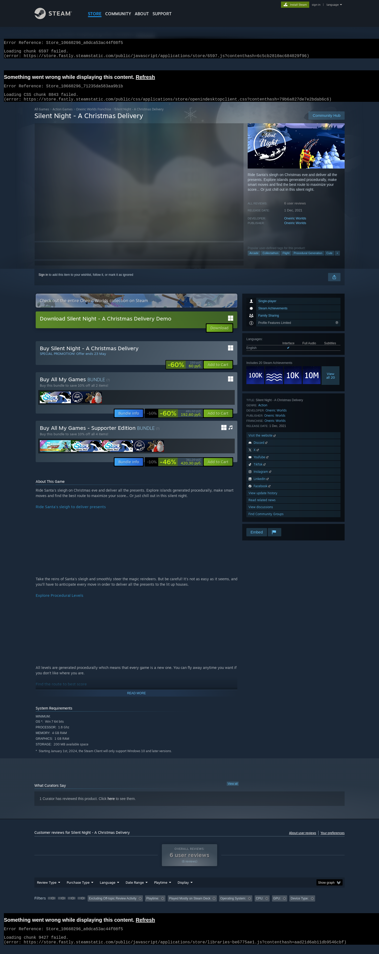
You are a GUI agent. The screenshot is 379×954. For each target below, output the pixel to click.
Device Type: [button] (299, 904)
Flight (286, 259)
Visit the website (262, 442)
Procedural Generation (308, 259)
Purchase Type (78, 889)
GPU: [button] (277, 904)
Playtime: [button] (152, 904)
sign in (316, 4)
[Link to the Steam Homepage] (57, 18)
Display (183, 889)
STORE (95, 13)
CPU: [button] (259, 904)
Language (107, 889)
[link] (184, 371)
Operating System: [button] (233, 904)
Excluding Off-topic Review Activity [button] (113, 904)
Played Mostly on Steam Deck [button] (189, 904)
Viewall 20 (330, 382)
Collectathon (270, 259)
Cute (329, 259)
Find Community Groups (266, 520)
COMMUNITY (118, 13)
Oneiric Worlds (295, 224)
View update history (262, 499)
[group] (189, 905)
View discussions (260, 513)
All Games (41, 115)
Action (262, 411)
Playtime (160, 889)
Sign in (43, 281)
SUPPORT (162, 13)
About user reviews (302, 839)
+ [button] (337, 259)
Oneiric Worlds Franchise (93, 115)
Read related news (262, 506)
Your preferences (333, 839)
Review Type (46, 889)
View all (233, 789)
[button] (218, 371)
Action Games (62, 115)
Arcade (254, 259)
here (111, 805)
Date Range (135, 889)
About (142, 13)
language (333, 4)
